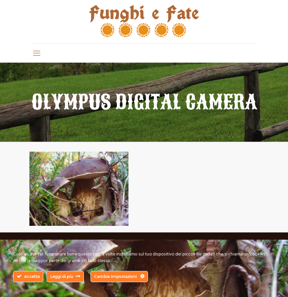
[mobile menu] (36, 53)
